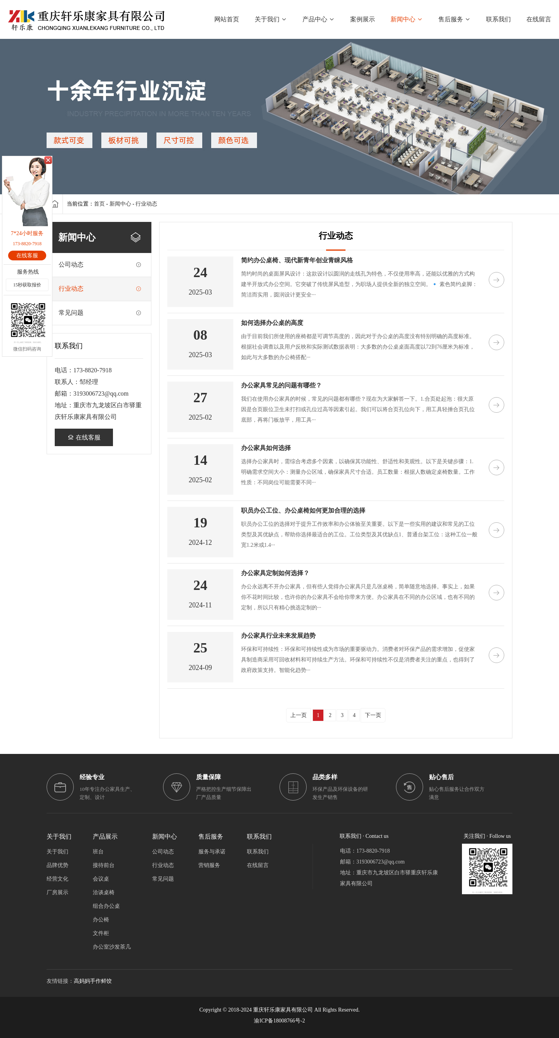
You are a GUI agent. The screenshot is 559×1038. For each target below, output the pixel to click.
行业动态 (146, 204)
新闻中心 (120, 204)
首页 (99, 204)
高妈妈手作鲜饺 (93, 981)
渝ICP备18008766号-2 (279, 1021)
